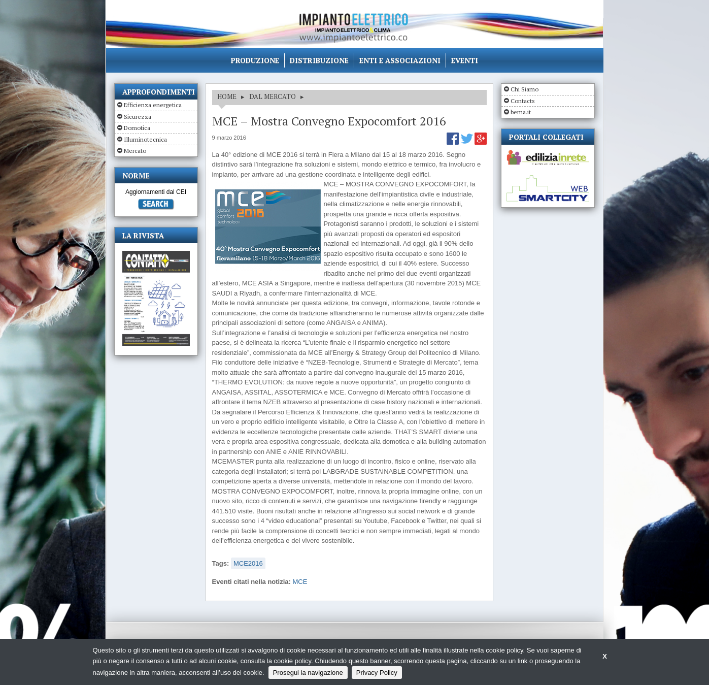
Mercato (135, 150)
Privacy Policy (376, 672)
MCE (300, 581)
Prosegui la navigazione (308, 672)
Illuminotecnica (145, 139)
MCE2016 (248, 563)
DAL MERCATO (272, 96)
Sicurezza (137, 116)
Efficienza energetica (153, 105)
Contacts (523, 101)
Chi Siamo (524, 89)
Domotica (137, 128)
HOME (227, 96)
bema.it (521, 112)
